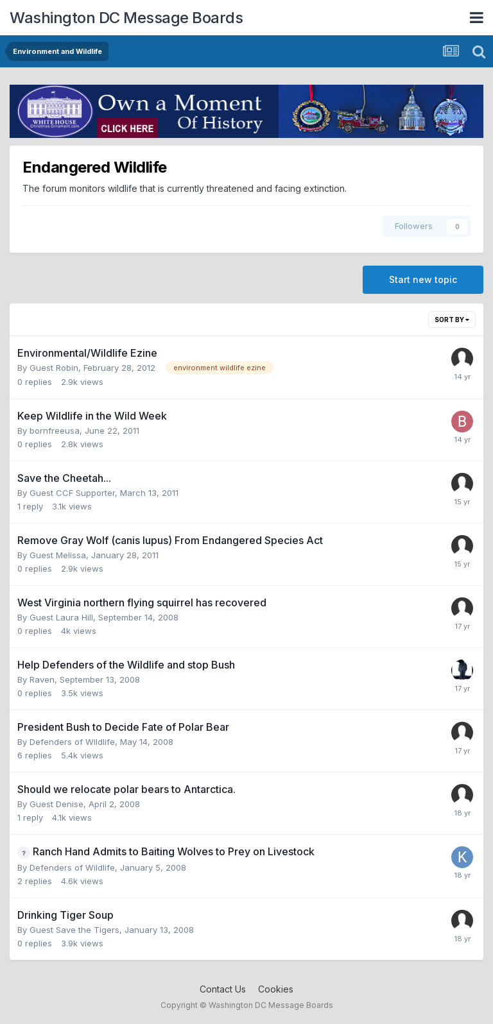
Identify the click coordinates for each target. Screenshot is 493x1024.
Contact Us (223, 989)
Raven (42, 679)
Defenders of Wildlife (72, 742)
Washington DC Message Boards (126, 17)
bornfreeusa (55, 430)
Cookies (275, 989)
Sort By (452, 319)
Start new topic (423, 279)
